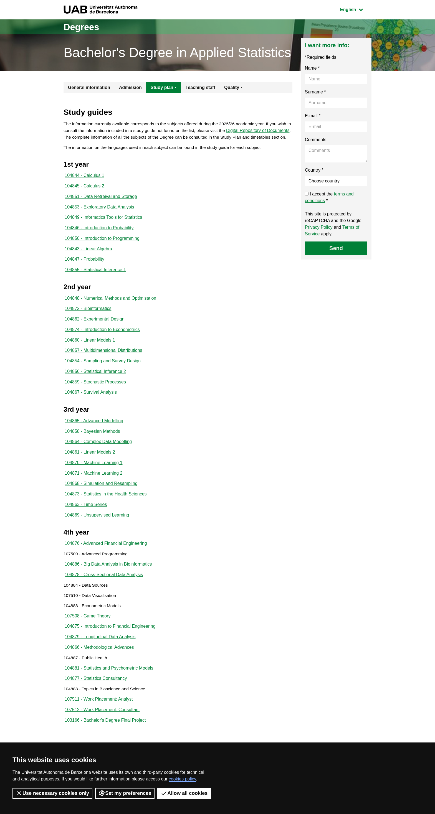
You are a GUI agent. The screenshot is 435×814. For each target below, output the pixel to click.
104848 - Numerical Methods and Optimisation (110, 309)
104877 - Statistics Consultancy (96, 702)
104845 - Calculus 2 (84, 194)
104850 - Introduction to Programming (102, 248)
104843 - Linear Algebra (88, 259)
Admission (130, 87)
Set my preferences (124, 793)
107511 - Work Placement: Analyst (99, 724)
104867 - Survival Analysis (91, 407)
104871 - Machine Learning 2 (93, 490)
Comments (315, 139)
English (355, 9)
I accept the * (329, 197)
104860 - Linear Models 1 (90, 353)
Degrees (83, 26)
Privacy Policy (319, 227)
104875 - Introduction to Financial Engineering (110, 648)
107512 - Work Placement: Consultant (102, 735)
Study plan (162, 87)
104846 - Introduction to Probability (99, 237)
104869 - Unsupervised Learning (97, 533)
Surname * (315, 92)
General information (89, 87)
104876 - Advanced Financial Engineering (106, 562)
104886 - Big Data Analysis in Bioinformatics (108, 583)
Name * (312, 68)
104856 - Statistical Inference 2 (95, 385)
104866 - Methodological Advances (99, 670)
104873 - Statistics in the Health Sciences (105, 511)
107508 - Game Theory (87, 637)
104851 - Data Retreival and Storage (101, 205)
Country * (314, 170)
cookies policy (182, 779)
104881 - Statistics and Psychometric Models (109, 692)
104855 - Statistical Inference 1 (95, 281)
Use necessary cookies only (52, 793)
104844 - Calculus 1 (84, 183)
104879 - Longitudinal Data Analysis (100, 659)
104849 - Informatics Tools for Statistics (103, 227)
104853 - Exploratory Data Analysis (99, 216)
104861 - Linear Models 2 (90, 468)
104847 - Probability (84, 270)
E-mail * (312, 115)
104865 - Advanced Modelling (94, 436)
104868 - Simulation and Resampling (101, 500)
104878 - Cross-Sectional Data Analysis (104, 594)
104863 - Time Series (86, 522)
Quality (231, 87)
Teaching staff (200, 87)
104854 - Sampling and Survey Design (103, 374)
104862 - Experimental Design (94, 331)
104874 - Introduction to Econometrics (102, 342)
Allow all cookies (184, 793)
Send (336, 248)
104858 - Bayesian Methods (92, 446)
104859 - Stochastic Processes (95, 396)
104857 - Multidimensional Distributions (103, 364)
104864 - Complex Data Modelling (98, 457)
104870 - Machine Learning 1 (93, 479)
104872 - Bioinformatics (88, 320)
